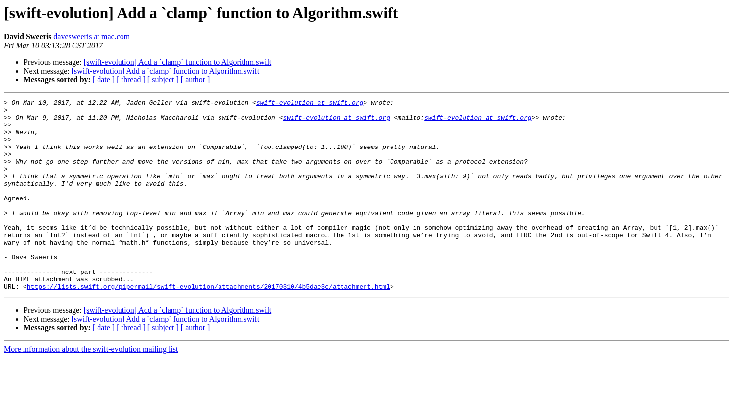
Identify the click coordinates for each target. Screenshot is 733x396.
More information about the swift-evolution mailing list (91, 387)
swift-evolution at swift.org (309, 103)
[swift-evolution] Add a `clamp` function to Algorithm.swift (178, 62)
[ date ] (104, 79)
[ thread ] (131, 79)
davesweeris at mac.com (91, 36)
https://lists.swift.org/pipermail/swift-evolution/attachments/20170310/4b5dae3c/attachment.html (208, 324)
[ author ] (195, 79)
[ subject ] (163, 79)
